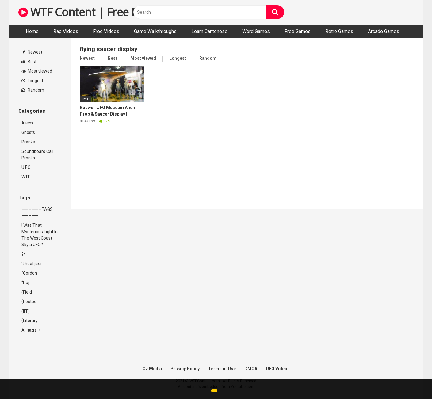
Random (32, 90)
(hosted (28, 301)
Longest (32, 80)
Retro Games (339, 31)
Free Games (298, 31)
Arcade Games (383, 31)
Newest (32, 52)
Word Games (256, 31)
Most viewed (36, 71)
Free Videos (106, 31)
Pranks (28, 141)
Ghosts (28, 132)
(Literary (29, 320)
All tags (30, 330)
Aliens (27, 122)
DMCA (250, 368)
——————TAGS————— (37, 212)
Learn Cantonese (209, 31)
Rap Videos (65, 31)
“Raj (25, 282)
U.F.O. (26, 167)
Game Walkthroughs (155, 31)
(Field (26, 292)
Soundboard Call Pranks (37, 154)
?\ (23, 254)
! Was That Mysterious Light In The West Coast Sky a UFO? (39, 235)
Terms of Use (222, 368)
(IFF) (25, 311)
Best (28, 61)
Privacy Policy (185, 368)
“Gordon (29, 273)
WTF (25, 176)
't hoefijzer (31, 263)
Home (32, 31)
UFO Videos (278, 368)
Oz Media (152, 368)
